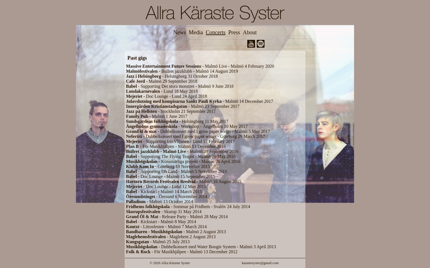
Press (234, 32)
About (250, 32)
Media (196, 32)
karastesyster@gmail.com (260, 263)
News (179, 32)
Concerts (216, 32)
